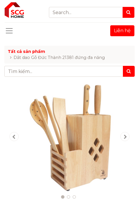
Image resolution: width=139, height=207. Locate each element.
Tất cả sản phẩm (26, 51)
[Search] (128, 12)
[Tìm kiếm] (129, 71)
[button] (14, 136)
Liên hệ (122, 30)
